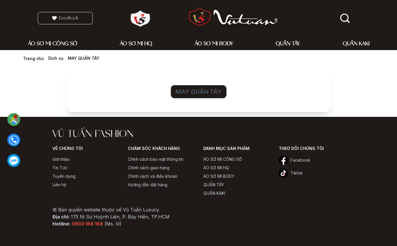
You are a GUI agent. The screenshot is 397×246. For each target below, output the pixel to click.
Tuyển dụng (63, 176)
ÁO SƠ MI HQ (216, 167)
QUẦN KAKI (214, 193)
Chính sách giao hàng (148, 167)
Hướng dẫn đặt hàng (147, 184)
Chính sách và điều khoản (152, 176)
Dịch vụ (55, 58)
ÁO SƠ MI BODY (218, 176)
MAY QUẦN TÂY (83, 58)
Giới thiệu (61, 159)
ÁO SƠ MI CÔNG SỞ (222, 159)
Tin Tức (60, 167)
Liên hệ (59, 184)
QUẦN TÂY (213, 184)
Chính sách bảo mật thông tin (155, 159)
